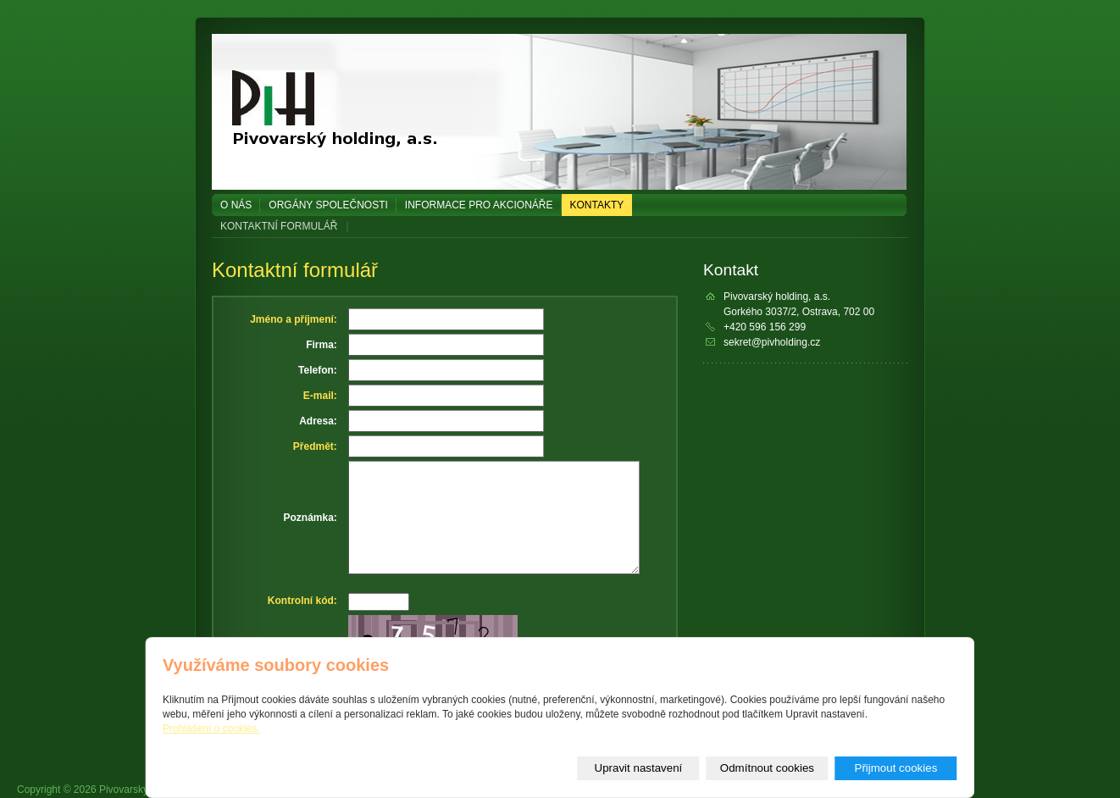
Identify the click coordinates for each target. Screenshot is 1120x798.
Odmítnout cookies (767, 768)
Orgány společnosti (328, 205)
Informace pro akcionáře (479, 205)
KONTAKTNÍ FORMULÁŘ (278, 226)
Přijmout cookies (896, 768)
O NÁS (236, 205)
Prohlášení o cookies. (211, 728)
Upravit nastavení (639, 768)
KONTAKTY (597, 205)
